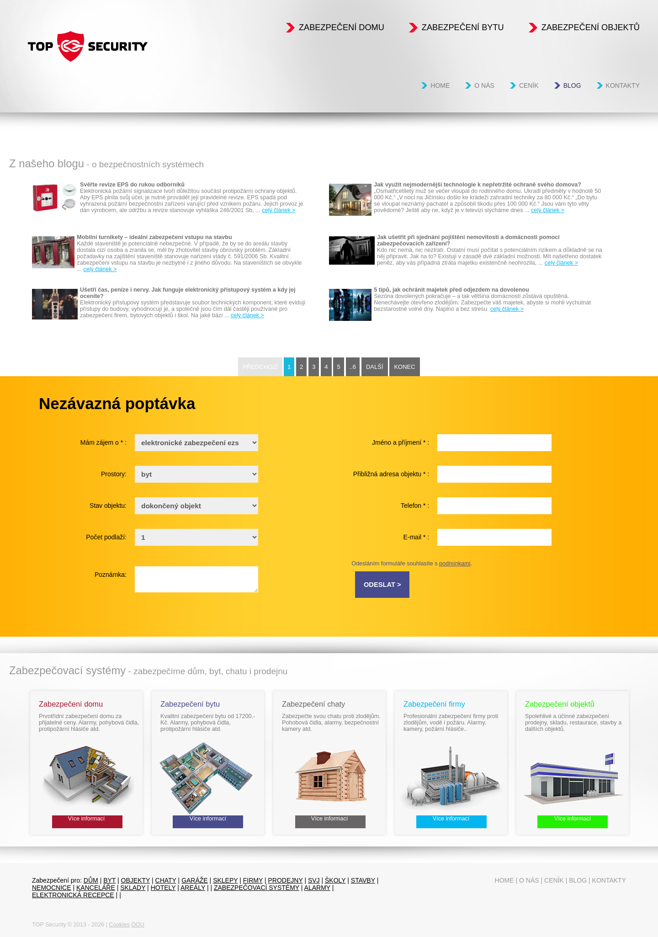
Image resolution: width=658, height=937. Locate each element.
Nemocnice (51, 887)
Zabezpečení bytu (463, 27)
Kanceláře (95, 887)
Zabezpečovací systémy (256, 887)
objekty (135, 880)
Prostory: (114, 474)
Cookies (119, 924)
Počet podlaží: (106, 537)
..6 (353, 366)
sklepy (225, 880)
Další (374, 366)
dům (91, 880)
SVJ (314, 880)
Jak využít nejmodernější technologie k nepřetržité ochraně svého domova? (477, 184)
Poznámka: (111, 574)
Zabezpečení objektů (590, 27)
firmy (253, 880)
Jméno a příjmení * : (400, 442)
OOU (137, 924)
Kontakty (623, 85)
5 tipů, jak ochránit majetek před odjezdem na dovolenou (451, 290)
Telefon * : (415, 505)
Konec (404, 366)
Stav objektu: (108, 505)
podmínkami (455, 563)
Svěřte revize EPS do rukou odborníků (132, 184)
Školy (335, 880)
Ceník (529, 85)
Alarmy (317, 887)
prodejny (285, 880)
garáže (194, 880)
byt (109, 880)
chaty (165, 880)
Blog (572, 85)
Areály (192, 887)
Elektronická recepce (73, 895)
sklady (132, 887)
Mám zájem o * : (103, 442)
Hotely (163, 887)
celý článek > (278, 210)
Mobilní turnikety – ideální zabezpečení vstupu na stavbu (154, 237)
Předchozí (260, 366)
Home (440, 85)
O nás (484, 85)
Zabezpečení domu (341, 27)
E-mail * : (416, 537)
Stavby (363, 880)
